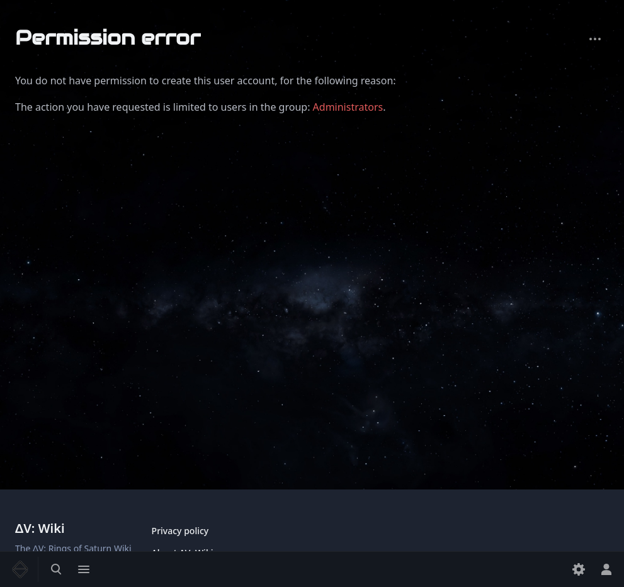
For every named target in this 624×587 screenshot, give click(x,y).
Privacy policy (180, 531)
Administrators (348, 107)
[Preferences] (578, 569)
